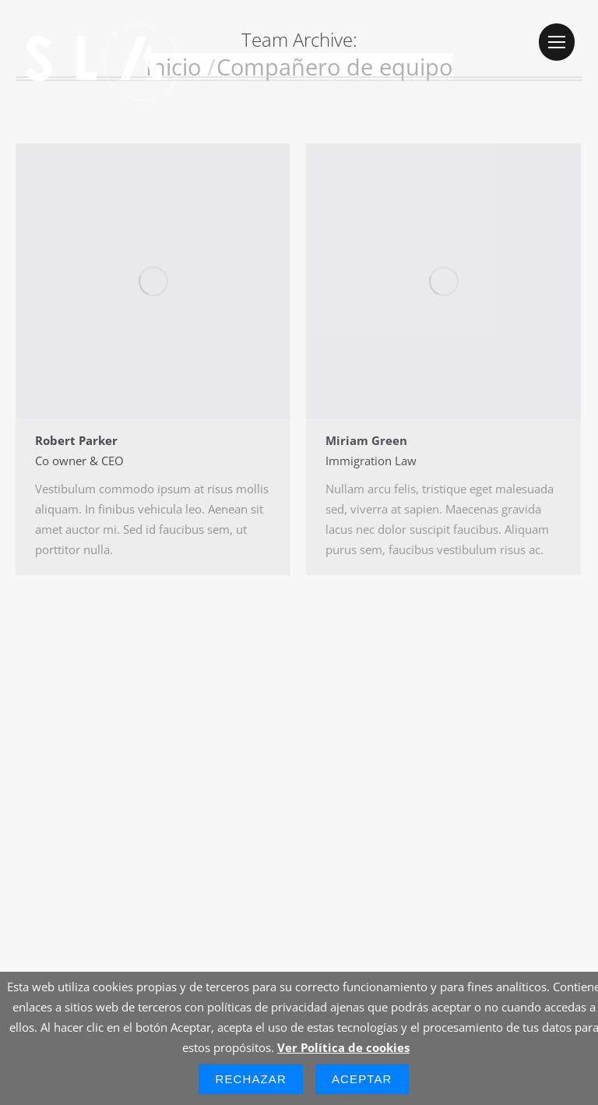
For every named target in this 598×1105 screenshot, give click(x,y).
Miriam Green (366, 440)
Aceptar (362, 1079)
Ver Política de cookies (343, 1047)
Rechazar (251, 1079)
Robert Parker (76, 440)
